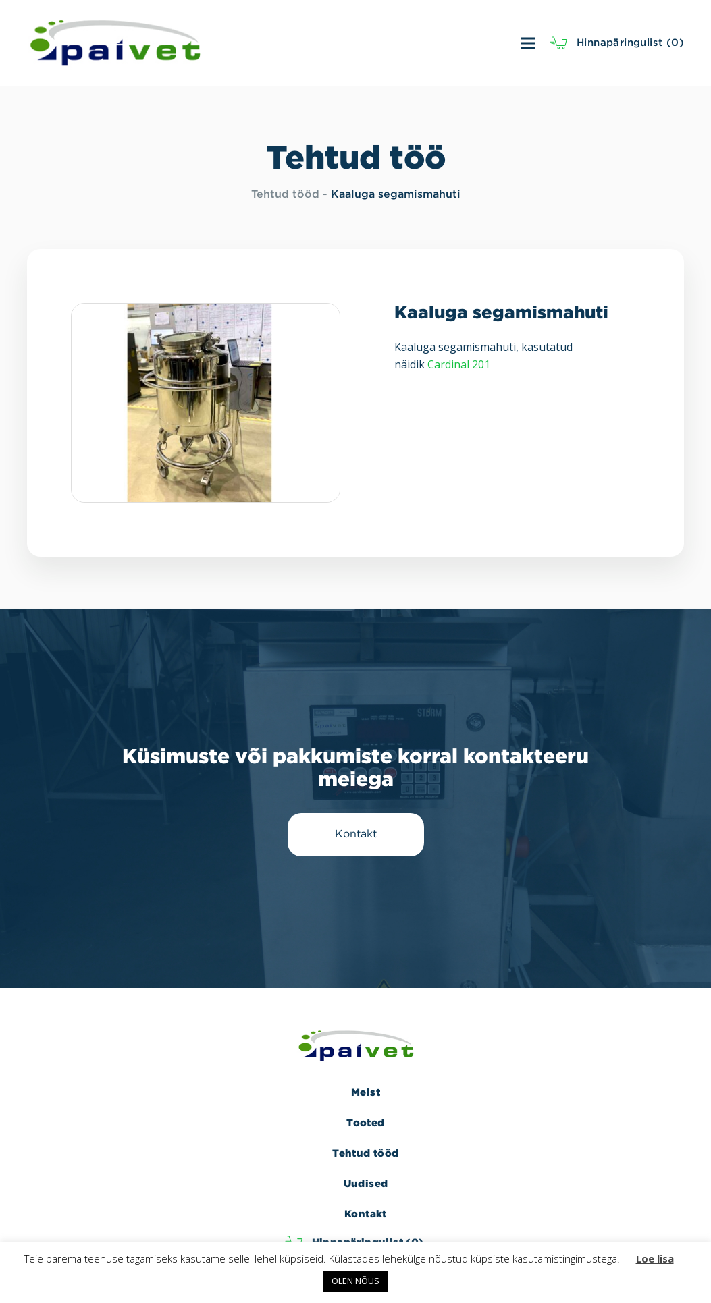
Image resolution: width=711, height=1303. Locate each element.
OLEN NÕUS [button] (355, 1281)
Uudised (366, 1183)
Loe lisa (655, 1258)
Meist (365, 1092)
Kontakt (365, 1213)
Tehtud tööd (285, 195)
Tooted (365, 1122)
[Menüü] (379, 43)
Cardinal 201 (458, 364)
